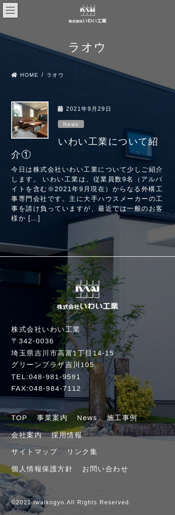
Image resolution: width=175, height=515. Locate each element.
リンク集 (82, 451)
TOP (19, 417)
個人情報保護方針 (42, 469)
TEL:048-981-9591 (46, 377)
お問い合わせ (105, 469)
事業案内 (52, 417)
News (71, 124)
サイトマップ (34, 451)
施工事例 (122, 417)
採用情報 (66, 435)
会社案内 (26, 435)
